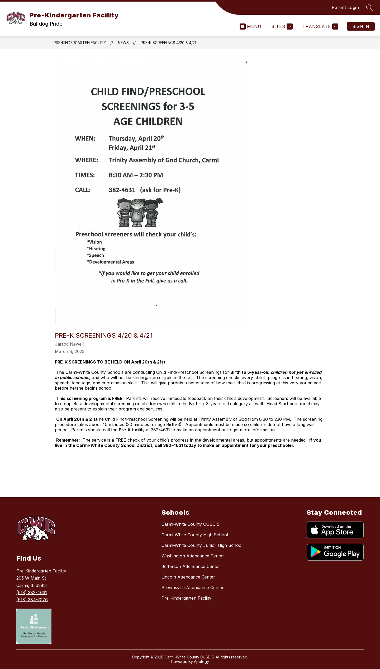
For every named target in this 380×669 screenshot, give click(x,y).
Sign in (360, 26)
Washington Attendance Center (193, 555)
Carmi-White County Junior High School (202, 545)
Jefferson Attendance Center (191, 566)
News (123, 42)
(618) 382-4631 (31, 592)
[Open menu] (251, 26)
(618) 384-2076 (32, 599)
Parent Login (345, 7)
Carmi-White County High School (195, 534)
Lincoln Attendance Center (188, 577)
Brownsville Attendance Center (193, 587)
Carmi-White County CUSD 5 (190, 524)
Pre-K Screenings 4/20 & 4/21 (168, 42)
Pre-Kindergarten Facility (80, 42)
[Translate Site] (319, 26)
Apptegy (201, 661)
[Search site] (369, 7)
